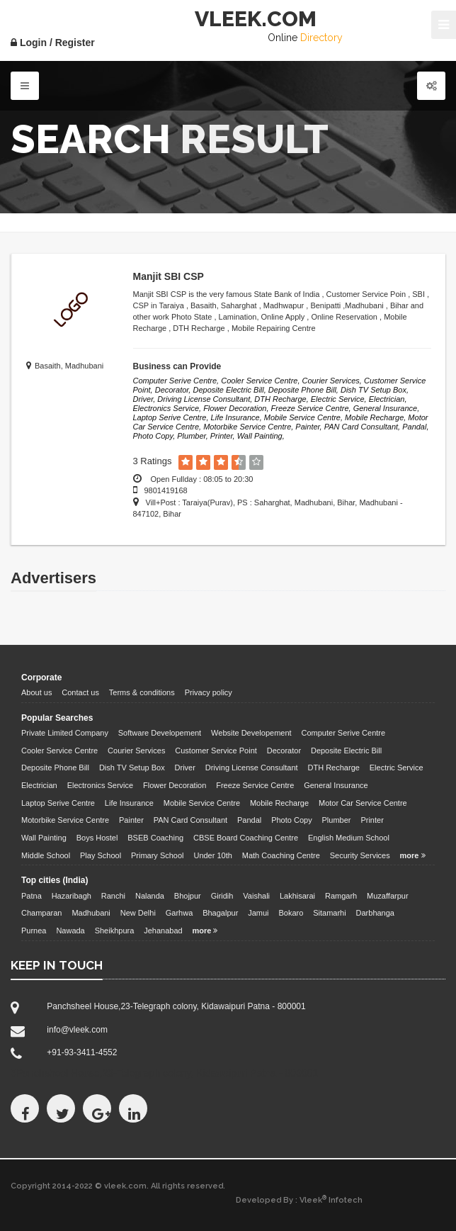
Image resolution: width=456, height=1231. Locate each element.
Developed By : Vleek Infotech (299, 1200)
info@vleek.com (77, 1030)
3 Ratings (152, 461)
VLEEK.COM (256, 18)
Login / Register (53, 42)
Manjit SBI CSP (168, 276)
